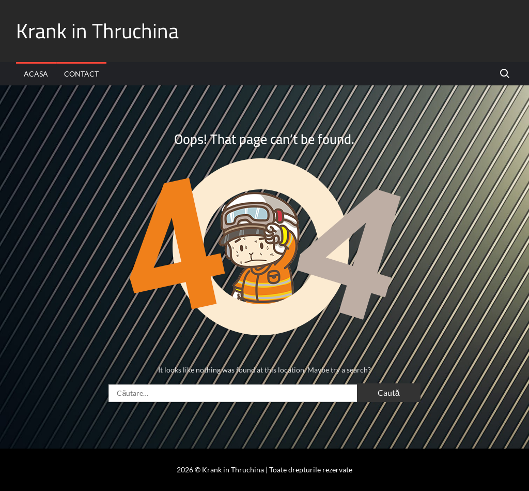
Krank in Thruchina (97, 30)
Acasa (36, 73)
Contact (81, 73)
